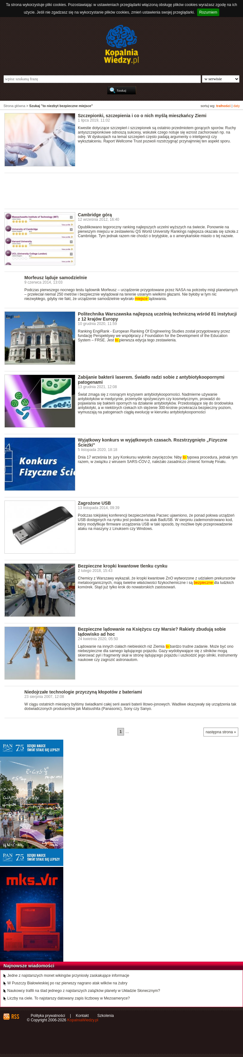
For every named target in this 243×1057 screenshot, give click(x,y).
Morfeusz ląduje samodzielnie (55, 277)
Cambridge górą (95, 214)
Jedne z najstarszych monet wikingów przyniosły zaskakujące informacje (68, 975)
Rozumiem (208, 12)
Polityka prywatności (48, 1015)
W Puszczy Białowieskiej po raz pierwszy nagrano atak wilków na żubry (67, 983)
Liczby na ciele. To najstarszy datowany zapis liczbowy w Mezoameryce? (68, 998)
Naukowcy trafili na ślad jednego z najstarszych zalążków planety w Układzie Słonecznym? (83, 990)
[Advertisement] (119, 190)
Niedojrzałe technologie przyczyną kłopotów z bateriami (83, 691)
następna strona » (221, 732)
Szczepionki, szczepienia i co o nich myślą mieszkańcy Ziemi (142, 115)
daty (237, 106)
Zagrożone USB (94, 503)
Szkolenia (105, 1015)
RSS (15, 1016)
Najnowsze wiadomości (28, 965)
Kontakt (82, 1015)
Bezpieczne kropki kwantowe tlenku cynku (122, 565)
